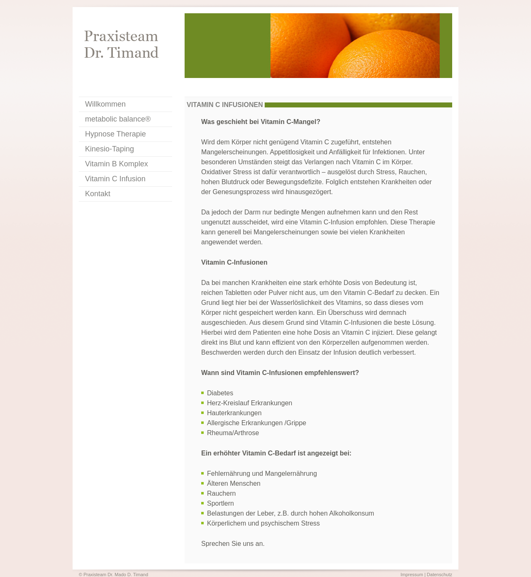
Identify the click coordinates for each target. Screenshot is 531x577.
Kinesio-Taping (109, 149)
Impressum (411, 574)
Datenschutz (439, 574)
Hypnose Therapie (115, 134)
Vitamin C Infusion (115, 179)
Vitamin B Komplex (116, 164)
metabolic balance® (118, 119)
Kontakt (97, 194)
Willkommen (105, 104)
